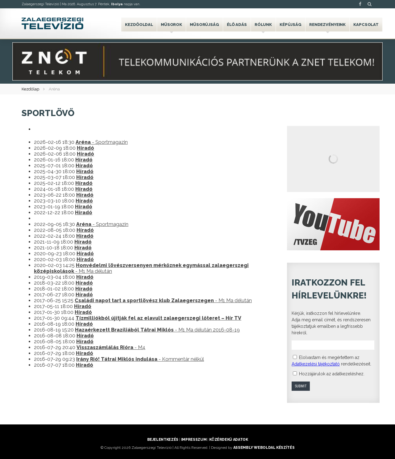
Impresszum (193, 439)
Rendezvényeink (327, 24)
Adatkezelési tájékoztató (316, 363)
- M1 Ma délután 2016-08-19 (157, 330)
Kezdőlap (30, 89)
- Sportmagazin (102, 142)
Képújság (290, 24)
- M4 (111, 347)
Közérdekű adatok (228, 439)
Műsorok (171, 24)
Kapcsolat (366, 24)
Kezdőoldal (139, 24)
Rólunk (263, 24)
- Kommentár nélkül (140, 359)
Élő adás (237, 24)
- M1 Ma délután (163, 300)
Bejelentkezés (162, 439)
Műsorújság (204, 24)
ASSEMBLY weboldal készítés (264, 447)
